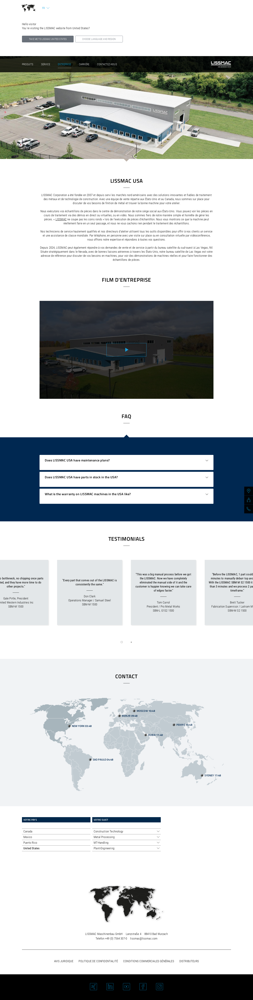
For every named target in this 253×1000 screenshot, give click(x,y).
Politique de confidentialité (98, 961)
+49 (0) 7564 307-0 (116, 938)
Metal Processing (104, 837)
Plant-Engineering (104, 848)
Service (45, 64)
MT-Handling (101, 842)
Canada (27, 831)
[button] (121, 642)
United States (31, 848)
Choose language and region (99, 39)
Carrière (84, 64)
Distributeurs (189, 961)
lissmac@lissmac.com (143, 938)
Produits (27, 64)
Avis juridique (63, 961)
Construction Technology (108, 831)
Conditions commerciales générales (148, 961)
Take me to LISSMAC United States (48, 39)
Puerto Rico (30, 842)
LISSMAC (61, 219)
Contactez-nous (107, 64)
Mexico (27, 837)
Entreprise (64, 64)
